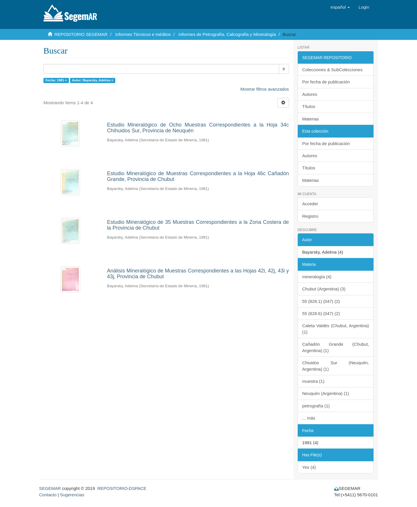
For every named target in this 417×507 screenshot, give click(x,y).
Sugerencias (72, 494)
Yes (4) (309, 467)
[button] (340, 7)
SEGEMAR (50, 488)
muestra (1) (313, 381)
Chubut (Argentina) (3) (323, 288)
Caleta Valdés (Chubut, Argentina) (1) (335, 328)
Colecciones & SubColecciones (332, 69)
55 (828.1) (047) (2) (321, 301)
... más (308, 418)
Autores (309, 94)
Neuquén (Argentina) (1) (325, 393)
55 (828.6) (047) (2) (321, 313)
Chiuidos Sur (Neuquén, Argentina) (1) (335, 365)
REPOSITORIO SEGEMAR (80, 34)
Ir (284, 69)
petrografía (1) (316, 405)
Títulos (308, 106)
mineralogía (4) (317, 276)
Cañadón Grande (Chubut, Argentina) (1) (335, 347)
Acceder (310, 203)
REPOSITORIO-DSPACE (121, 488)
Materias (310, 118)
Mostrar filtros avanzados (264, 89)
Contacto (47, 494)
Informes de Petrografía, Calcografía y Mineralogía (227, 34)
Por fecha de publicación (326, 81)
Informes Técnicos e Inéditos (143, 34)
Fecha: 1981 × (56, 80)
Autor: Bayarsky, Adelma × (92, 80)
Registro (310, 216)
